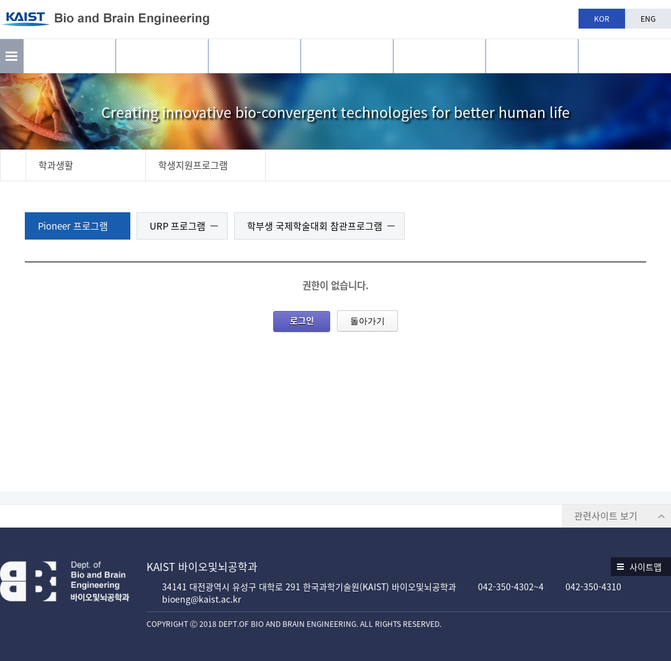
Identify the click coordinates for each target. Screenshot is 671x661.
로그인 (302, 320)
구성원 (254, 56)
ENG (648, 18)
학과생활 (439, 56)
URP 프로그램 (177, 226)
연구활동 (162, 56)
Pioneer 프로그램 (73, 226)
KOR (602, 18)
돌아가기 (367, 321)
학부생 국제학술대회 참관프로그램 (314, 226)
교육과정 (347, 56)
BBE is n (624, 51)
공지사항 (532, 56)
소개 (69, 56)
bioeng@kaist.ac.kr (201, 599)
